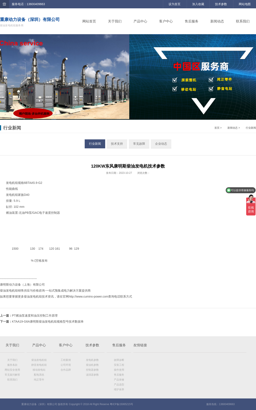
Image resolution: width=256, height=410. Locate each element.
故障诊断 (119, 359)
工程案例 (66, 359)
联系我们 (243, 21)
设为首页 (174, 4)
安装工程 (119, 364)
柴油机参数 (92, 364)
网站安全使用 (12, 369)
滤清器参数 (92, 374)
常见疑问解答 (12, 374)
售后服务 (191, 21)
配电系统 (39, 374)
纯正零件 (39, 379)
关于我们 (115, 21)
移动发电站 (39, 369)
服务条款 (12, 364)
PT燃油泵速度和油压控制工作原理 (35, 315)
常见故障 (139, 143)
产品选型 (119, 384)
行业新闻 (251, 127)
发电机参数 (92, 359)
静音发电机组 (39, 364)
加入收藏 (198, 4)
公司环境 (66, 364)
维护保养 (119, 389)
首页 (217, 127)
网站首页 (89, 21)
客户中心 (166, 21)
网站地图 (245, 4)
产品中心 (140, 21)
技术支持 (117, 143)
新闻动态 (217, 21)
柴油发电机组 (39, 359)
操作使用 (119, 369)
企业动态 (161, 143)
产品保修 (119, 379)
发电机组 (12, 182)
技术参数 (221, 4)
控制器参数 (92, 369)
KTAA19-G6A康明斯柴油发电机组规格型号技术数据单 (48, 321)
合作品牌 (66, 369)
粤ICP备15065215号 (121, 404)
